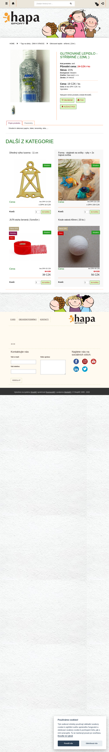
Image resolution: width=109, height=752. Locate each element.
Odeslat (16, 380)
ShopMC (34, 392)
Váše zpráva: (45, 357)
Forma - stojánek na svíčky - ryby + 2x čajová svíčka (76, 154)
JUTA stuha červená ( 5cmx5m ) (24, 220)
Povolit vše (68, 743)
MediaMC (67, 392)
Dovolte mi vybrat (65, 736)
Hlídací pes (68, 107)
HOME (12, 44)
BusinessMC (50, 392)
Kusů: (12, 211)
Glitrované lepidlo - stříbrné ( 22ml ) (62, 44)
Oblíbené (67, 100)
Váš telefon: (15, 366)
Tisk (81, 100)
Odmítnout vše (91, 743)
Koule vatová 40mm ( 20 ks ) (71, 220)
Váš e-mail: (15, 357)
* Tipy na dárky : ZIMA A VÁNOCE (32, 44)
